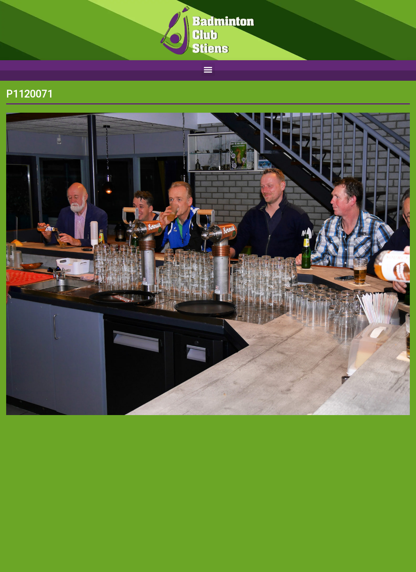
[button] (208, 69)
